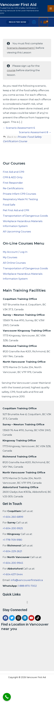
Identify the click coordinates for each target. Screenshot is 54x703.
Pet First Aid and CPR (16, 210)
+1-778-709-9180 (12, 539)
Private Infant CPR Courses (19, 193)
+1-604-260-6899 (13, 516)
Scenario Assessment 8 (35, 132)
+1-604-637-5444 (13, 574)
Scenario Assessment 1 (21, 47)
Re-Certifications (13, 188)
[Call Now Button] (7, 697)
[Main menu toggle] (51, 8)
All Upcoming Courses (17, 231)
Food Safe (9, 204)
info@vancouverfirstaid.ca (27, 580)
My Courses (10, 257)
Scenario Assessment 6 (19, 127)
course (11, 70)
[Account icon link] (34, 22)
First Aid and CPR (13, 171)
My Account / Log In (15, 251)
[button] (17, 22)
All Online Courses (14, 262)
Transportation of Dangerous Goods (25, 215)
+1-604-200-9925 (13, 528)
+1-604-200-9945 (13, 562)
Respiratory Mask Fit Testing (20, 199)
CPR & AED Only (12, 177)
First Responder (13, 182)
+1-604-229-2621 (12, 551)
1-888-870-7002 (27, 585)
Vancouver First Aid (18, 4)
